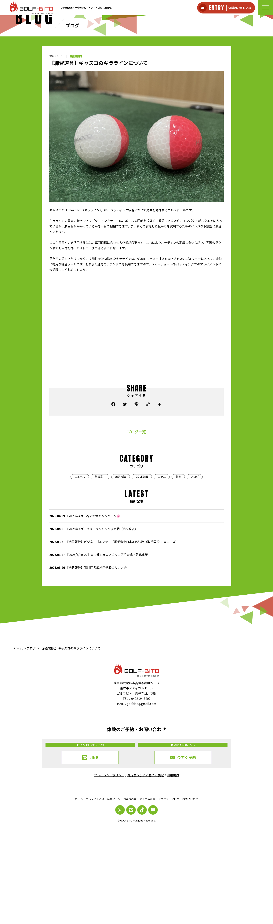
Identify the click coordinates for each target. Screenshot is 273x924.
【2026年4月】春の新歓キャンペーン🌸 (84, 580)
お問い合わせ (190, 864)
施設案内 (76, 121)
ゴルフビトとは (95, 864)
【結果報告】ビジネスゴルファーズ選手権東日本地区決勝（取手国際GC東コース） (113, 606)
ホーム (79, 864)
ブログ (195, 541)
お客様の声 (129, 864)
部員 (178, 541)
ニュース (80, 541)
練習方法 (120, 541)
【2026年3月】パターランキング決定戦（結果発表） (93, 593)
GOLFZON (142, 541)
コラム (162, 541)
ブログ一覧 (136, 496)
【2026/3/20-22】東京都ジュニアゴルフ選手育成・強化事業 (98, 619)
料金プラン (113, 864)
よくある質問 (147, 864)
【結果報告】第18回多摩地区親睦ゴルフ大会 (88, 632)
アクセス (163, 864)
